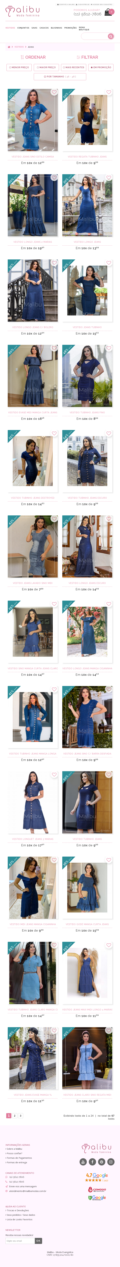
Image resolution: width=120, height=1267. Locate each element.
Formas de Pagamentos (18, 1157)
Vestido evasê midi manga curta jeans (32, 412)
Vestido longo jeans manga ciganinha (87, 668)
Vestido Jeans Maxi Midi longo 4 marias (87, 1009)
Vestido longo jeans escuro (87, 583)
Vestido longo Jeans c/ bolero (32, 327)
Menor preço (19, 67)
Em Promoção (101, 67)
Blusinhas (56, 28)
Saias (34, 28)
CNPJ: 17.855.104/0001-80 (60, 1255)
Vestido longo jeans (87, 242)
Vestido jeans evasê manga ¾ (33, 1095)
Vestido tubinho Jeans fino (87, 412)
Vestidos (10, 28)
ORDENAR (33, 57)
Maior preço (46, 67)
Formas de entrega (16, 1162)
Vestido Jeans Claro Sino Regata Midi (87, 1095)
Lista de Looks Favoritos (18, 1219)
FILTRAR (87, 57)
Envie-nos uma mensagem (23, 1186)
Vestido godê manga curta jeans (87, 924)
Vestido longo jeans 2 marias (32, 242)
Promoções (70, 28)
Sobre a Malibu (13, 1148)
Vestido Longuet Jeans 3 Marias (32, 839)
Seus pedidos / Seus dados (20, 1214)
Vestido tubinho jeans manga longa (32, 754)
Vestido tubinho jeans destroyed (33, 498)
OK (38, 1241)
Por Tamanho (60, 76)
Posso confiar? (13, 1153)
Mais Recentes (73, 67)
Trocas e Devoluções (17, 1210)
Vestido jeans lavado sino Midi (33, 583)
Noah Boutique (84, 28)
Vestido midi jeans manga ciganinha (33, 924)
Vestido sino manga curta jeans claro (33, 668)
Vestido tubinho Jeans (87, 839)
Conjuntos (23, 28)
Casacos (44, 28)
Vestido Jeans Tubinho (87, 327)
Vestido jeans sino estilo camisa (33, 157)
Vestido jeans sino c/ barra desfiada (87, 754)
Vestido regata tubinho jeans (87, 157)
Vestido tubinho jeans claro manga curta (33, 1009)
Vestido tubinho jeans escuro (87, 498)
